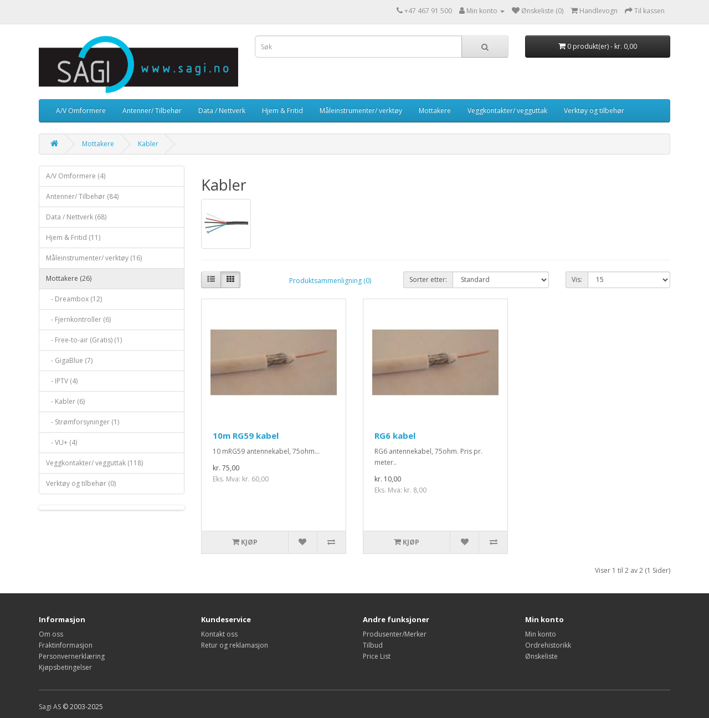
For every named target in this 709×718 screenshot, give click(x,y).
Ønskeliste (541, 656)
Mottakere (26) (68, 278)
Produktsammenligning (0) (330, 280)
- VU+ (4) (61, 442)
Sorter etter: (428, 279)
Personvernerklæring (72, 656)
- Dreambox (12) (74, 299)
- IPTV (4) (62, 381)
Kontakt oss (219, 634)
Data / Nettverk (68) (76, 217)
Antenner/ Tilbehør (152, 110)
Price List (377, 656)
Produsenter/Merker (395, 634)
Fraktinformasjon (66, 645)
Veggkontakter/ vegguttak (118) (94, 463)
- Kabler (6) (65, 401)
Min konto (540, 634)
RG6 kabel (394, 435)
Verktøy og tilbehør (594, 110)
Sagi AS (50, 706)
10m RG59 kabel (246, 435)
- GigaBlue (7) (69, 360)
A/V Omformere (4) (75, 176)
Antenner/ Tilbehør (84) (82, 196)
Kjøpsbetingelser (65, 667)
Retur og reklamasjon (234, 645)
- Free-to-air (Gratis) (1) (84, 340)
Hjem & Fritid (282, 110)
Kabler (148, 143)
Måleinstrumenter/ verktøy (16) (94, 258)
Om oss (51, 634)
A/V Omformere (81, 110)
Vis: (577, 279)
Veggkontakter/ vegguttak (507, 110)
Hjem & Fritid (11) (73, 237)
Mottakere (435, 110)
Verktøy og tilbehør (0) (81, 483)
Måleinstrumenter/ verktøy (361, 110)
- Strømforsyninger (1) (82, 422)
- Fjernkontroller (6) (78, 319)
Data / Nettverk (221, 110)
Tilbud (373, 645)
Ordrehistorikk (548, 645)
